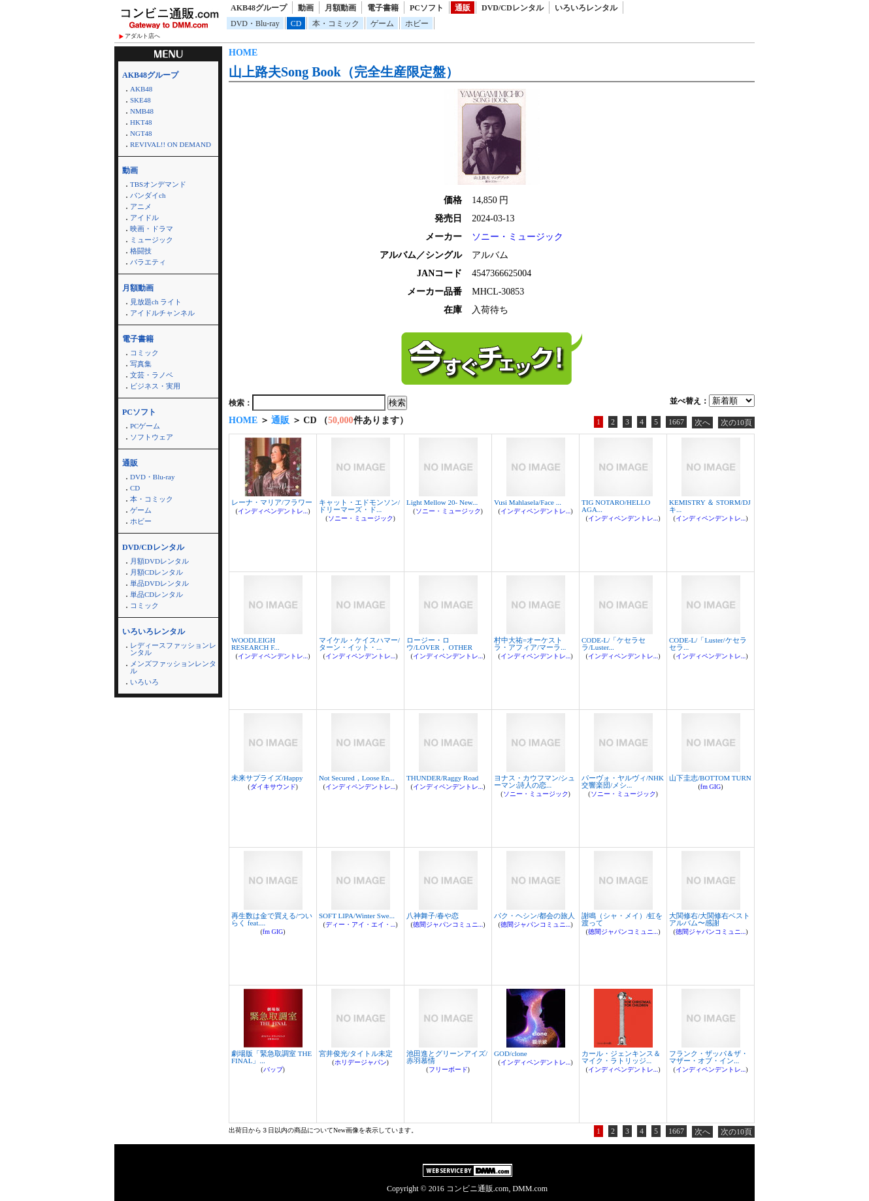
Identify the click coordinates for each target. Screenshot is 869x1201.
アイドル (144, 217)
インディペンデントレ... (273, 511)
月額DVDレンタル (159, 561)
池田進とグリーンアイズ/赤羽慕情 (446, 1057)
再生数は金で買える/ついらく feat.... (271, 919)
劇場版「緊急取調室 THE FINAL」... (271, 1057)
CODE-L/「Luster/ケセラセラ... (708, 643)
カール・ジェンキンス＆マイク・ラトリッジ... (621, 1057)
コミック (144, 353)
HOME (243, 52)
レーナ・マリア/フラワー (271, 502)
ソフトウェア (151, 437)
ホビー (417, 23)
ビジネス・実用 (155, 386)
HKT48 (141, 122)
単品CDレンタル (156, 594)
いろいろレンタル (586, 7)
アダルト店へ (142, 36)
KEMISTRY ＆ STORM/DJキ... (710, 505)
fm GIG (710, 786)
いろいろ (144, 682)
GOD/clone (510, 1053)
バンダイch (147, 195)
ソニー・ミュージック (517, 237)
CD (296, 23)
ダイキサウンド (273, 786)
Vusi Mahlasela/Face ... (527, 502)
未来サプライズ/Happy (267, 778)
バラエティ (148, 262)
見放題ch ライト (156, 302)
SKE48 (140, 100)
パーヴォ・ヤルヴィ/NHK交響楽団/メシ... (623, 781)
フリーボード (448, 1069)
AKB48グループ (259, 7)
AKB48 (141, 89)
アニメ (141, 206)
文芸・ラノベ (151, 375)
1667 (676, 421)
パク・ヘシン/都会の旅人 (534, 916)
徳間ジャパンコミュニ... (448, 924)
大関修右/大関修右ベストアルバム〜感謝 (709, 919)
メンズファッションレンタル (173, 667)
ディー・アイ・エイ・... (360, 924)
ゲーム (382, 23)
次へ (702, 422)
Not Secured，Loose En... (357, 778)
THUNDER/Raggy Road (442, 778)
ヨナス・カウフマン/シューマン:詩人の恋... (534, 781)
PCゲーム (145, 426)
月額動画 (340, 7)
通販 (462, 7)
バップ (273, 1069)
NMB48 (142, 111)
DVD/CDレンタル (513, 7)
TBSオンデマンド (158, 184)
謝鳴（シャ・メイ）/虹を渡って (622, 919)
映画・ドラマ (151, 228)
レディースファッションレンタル (173, 648)
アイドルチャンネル (162, 313)
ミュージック (151, 240)
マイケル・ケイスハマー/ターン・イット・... (359, 643)
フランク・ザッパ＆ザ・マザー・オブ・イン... (708, 1057)
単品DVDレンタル (159, 583)
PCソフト (427, 7)
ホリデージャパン (361, 1062)
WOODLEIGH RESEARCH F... (255, 643)
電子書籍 (383, 7)
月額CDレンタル (156, 572)
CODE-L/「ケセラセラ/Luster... (614, 643)
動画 (306, 7)
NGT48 (141, 133)
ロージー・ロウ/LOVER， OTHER (439, 643)
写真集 (141, 364)
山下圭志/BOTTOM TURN (710, 778)
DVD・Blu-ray (255, 23)
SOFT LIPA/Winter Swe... (357, 916)
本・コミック (335, 23)
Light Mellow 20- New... (442, 502)
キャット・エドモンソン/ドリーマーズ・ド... (359, 505)
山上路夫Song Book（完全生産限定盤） (344, 72)
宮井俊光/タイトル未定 (356, 1053)
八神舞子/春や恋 (432, 916)
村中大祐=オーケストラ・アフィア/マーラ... (530, 643)
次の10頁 (736, 422)
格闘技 (141, 251)
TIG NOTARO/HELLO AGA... (616, 505)
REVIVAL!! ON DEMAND (170, 144)
